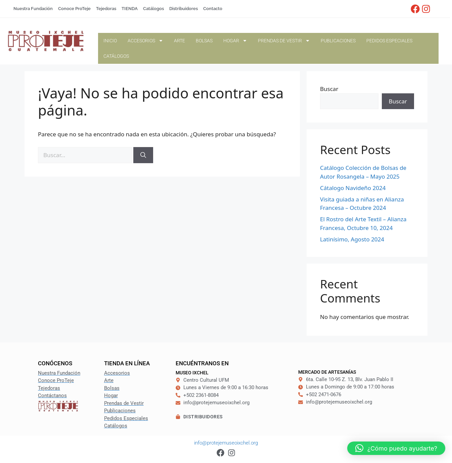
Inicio (110, 40)
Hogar (235, 40)
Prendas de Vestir (284, 40)
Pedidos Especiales (389, 40)
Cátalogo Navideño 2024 (353, 188)
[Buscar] (143, 155)
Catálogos (116, 56)
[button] (396, 448)
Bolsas (204, 40)
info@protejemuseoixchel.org (226, 443)
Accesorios (145, 40)
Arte (179, 40)
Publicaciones (338, 40)
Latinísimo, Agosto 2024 (352, 239)
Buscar (329, 89)
